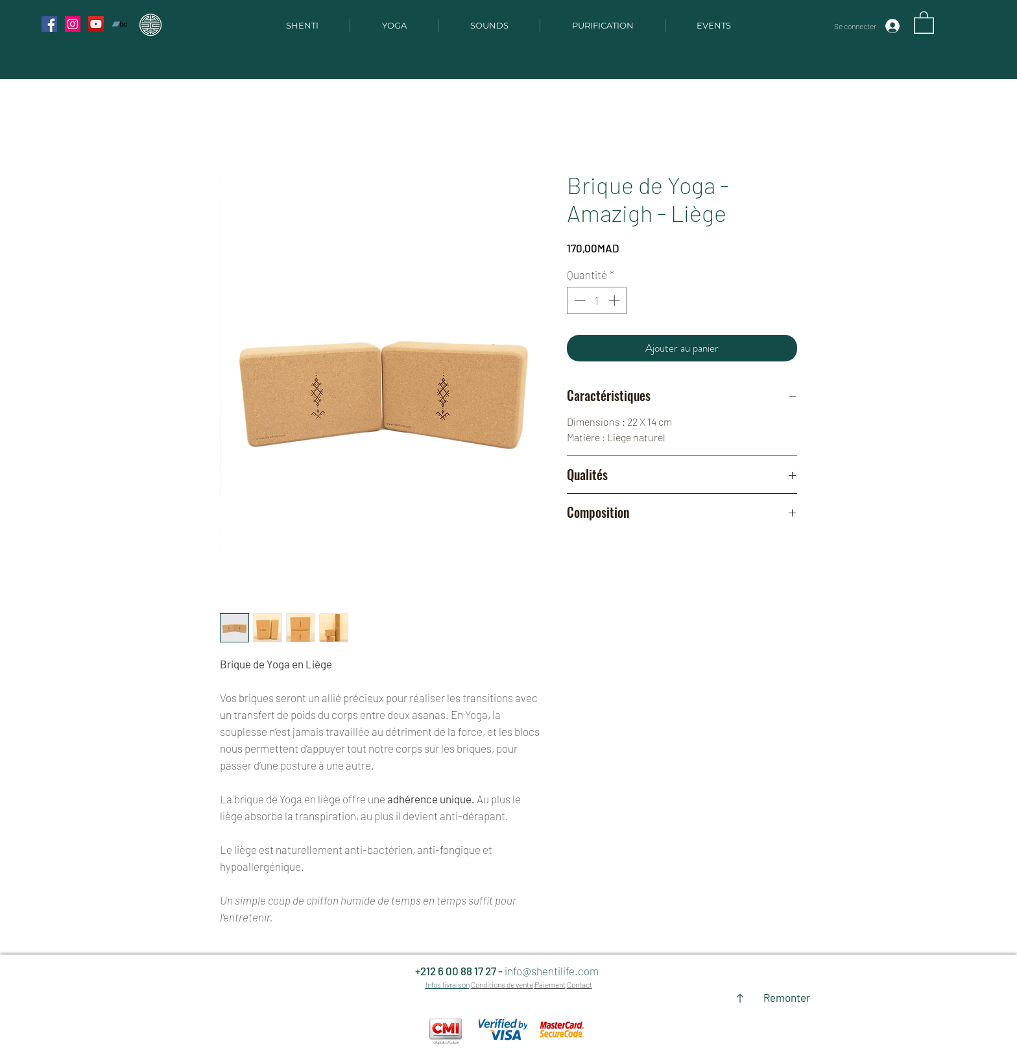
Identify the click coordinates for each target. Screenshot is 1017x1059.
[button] (924, 22)
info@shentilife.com (552, 970)
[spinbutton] (597, 300)
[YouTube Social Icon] (96, 24)
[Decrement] (578, 300)
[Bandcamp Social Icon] (119, 24)
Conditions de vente (502, 984)
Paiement (550, 984)
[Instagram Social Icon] (72, 24)
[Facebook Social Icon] (49, 24)
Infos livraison (447, 984)
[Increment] (615, 300)
